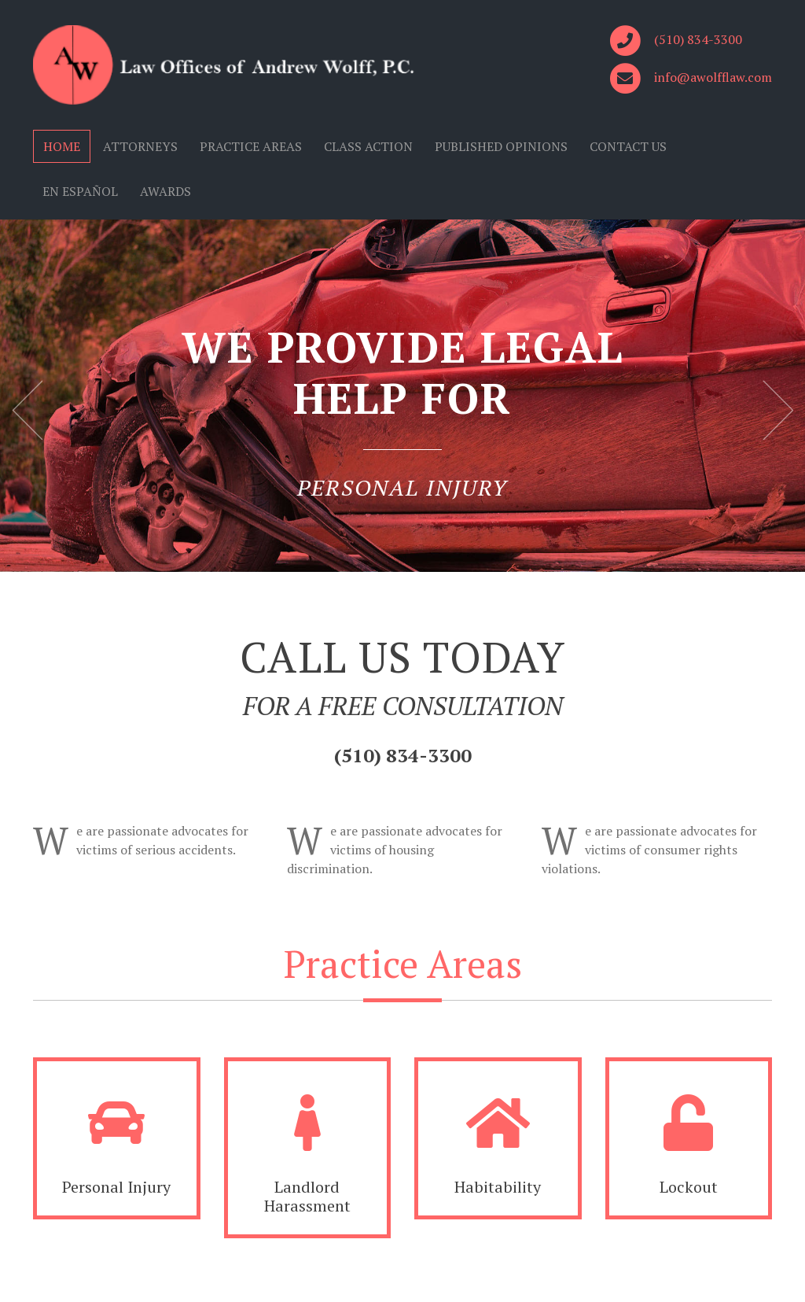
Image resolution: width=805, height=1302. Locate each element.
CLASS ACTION (368, 146)
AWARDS (165, 191)
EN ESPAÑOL (80, 191)
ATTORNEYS (140, 146)
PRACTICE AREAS (251, 146)
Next (778, 410)
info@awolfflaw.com (713, 77)
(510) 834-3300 (698, 39)
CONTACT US (628, 146)
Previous (27, 410)
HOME (61, 146)
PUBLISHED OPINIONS (501, 146)
